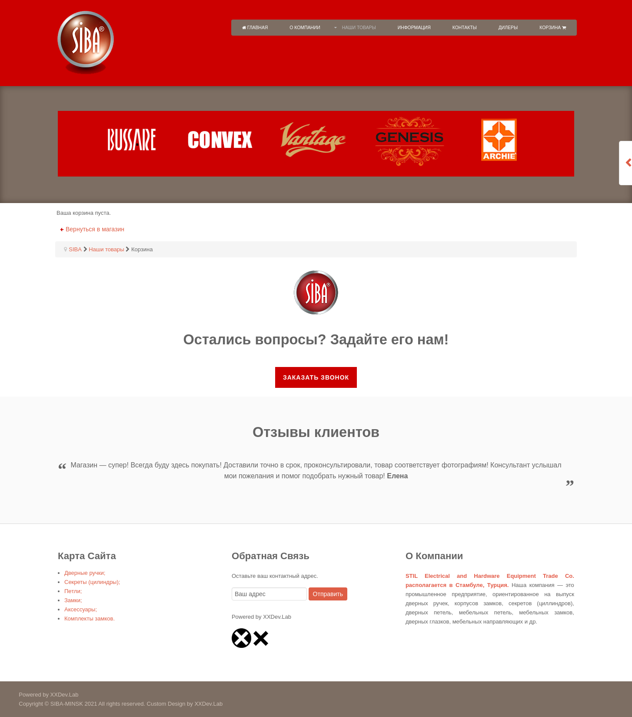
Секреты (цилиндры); (92, 582)
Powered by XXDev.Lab (39, 694)
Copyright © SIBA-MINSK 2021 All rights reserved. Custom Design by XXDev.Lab (111, 703)
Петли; (73, 591)
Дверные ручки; (84, 573)
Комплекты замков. (89, 618)
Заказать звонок (316, 377)
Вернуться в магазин (95, 229)
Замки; (73, 600)
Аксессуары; (80, 609)
